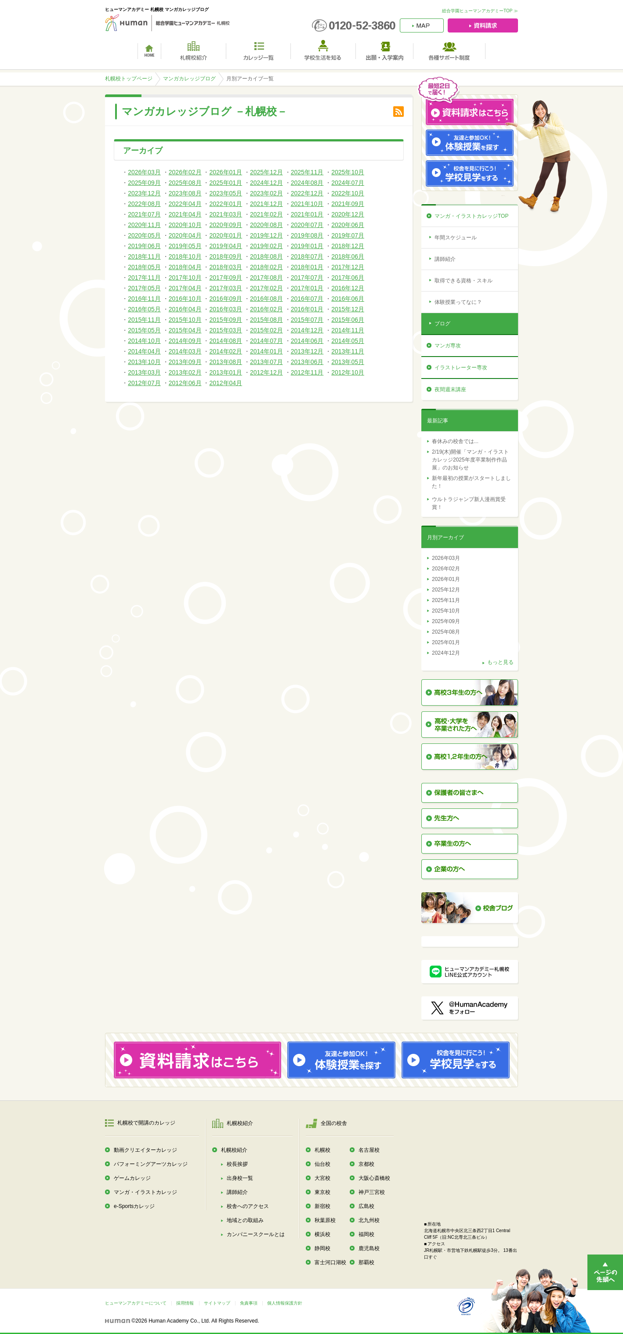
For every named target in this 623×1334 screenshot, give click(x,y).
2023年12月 (144, 193)
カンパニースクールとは (256, 1234)
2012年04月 (225, 382)
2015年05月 (144, 330)
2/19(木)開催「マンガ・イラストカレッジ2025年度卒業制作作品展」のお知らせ (470, 460)
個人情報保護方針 (284, 1303)
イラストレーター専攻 (461, 367)
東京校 (322, 1192)
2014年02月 (225, 351)
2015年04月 (185, 330)
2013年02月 (185, 372)
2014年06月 (307, 340)
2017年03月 (225, 288)
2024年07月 (347, 182)
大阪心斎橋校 (374, 1178)
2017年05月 (144, 288)
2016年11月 (144, 298)
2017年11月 (144, 277)
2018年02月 (266, 266)
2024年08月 (307, 182)
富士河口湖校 (330, 1262)
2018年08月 (266, 256)
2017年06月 (347, 277)
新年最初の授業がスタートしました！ (471, 482)
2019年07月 (347, 235)
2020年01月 (225, 235)
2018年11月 (144, 256)
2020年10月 (185, 224)
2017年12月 (347, 266)
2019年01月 (307, 245)
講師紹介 (445, 259)
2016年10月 (185, 298)
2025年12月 (266, 172)
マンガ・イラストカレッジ (145, 1192)
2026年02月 (185, 172)
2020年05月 (144, 235)
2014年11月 (347, 330)
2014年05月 (347, 340)
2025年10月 (347, 172)
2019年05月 (185, 245)
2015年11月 (144, 319)
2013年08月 (225, 361)
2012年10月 (347, 372)
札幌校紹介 (234, 1150)
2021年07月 (144, 214)
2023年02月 (266, 193)
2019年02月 (266, 245)
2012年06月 (185, 382)
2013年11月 (347, 351)
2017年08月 (266, 277)
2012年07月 (144, 382)
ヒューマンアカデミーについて (136, 1303)
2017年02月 (266, 288)
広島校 (366, 1206)
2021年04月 (185, 214)
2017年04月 (185, 288)
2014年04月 (144, 351)
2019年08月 (307, 235)
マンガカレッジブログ (189, 79)
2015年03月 (225, 330)
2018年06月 (347, 256)
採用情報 (185, 1303)
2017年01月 (307, 288)
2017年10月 (185, 277)
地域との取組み (245, 1220)
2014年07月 (266, 340)
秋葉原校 (325, 1220)
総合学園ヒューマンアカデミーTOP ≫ (480, 10)
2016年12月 (347, 288)
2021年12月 (266, 203)
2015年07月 (307, 319)
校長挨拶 (237, 1164)
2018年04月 (185, 266)
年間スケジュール (456, 237)
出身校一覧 (240, 1178)
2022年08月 (144, 203)
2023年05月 (225, 193)
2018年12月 (347, 245)
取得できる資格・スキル (464, 281)
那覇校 (366, 1262)
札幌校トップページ (128, 79)
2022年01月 (225, 203)
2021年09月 (347, 203)
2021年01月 (307, 214)
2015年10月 (185, 319)
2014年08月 (225, 340)
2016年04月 (185, 309)
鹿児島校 (369, 1248)
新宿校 (322, 1206)
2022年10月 (347, 193)
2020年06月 (347, 224)
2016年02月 (266, 309)
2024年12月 (266, 182)
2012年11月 (307, 372)
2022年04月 (185, 203)
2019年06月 (144, 245)
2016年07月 (307, 298)
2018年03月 (225, 266)
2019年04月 (225, 245)
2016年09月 (225, 298)
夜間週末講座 (450, 389)
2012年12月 (266, 372)
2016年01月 (307, 309)
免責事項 (248, 1303)
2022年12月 (307, 193)
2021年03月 (225, 214)
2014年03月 (185, 351)
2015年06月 (347, 319)
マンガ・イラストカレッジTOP (471, 216)
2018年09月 (225, 256)
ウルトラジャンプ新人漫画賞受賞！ (469, 503)
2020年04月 (185, 235)
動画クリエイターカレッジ (145, 1150)
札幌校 (322, 1150)
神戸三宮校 (372, 1192)
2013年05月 (347, 361)
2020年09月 (225, 224)
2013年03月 (144, 372)
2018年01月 (307, 266)
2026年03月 (144, 172)
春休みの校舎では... (455, 441)
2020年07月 (307, 224)
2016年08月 (266, 298)
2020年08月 (266, 224)
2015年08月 (266, 319)
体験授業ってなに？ (458, 302)
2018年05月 (144, 266)
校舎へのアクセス (248, 1206)
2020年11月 (144, 224)
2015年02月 (266, 330)
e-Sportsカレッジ (134, 1206)
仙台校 (322, 1164)
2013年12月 (307, 351)
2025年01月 (225, 182)
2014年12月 (307, 330)
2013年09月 (185, 361)
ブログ (442, 324)
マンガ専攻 (448, 346)
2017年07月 (307, 277)
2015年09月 (225, 319)
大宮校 (322, 1178)
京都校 (366, 1164)
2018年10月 (185, 256)
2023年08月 (185, 193)
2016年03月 (225, 309)
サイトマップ (217, 1303)
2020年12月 (347, 214)
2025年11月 (307, 172)
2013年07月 (266, 361)
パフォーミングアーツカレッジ (151, 1164)
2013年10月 (144, 361)
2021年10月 (307, 203)
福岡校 (366, 1234)
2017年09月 (225, 277)
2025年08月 (185, 182)
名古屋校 (369, 1150)
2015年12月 (347, 309)
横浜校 (322, 1234)
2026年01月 (225, 172)
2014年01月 (266, 351)
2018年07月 (307, 256)
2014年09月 (185, 340)
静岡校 (322, 1248)
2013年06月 (307, 361)
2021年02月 (266, 214)
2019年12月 (266, 235)
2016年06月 (347, 298)
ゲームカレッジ (132, 1178)
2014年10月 (144, 340)
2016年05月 (144, 309)
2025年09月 (144, 182)
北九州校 (369, 1220)
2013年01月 (225, 372)
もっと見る (500, 662)
